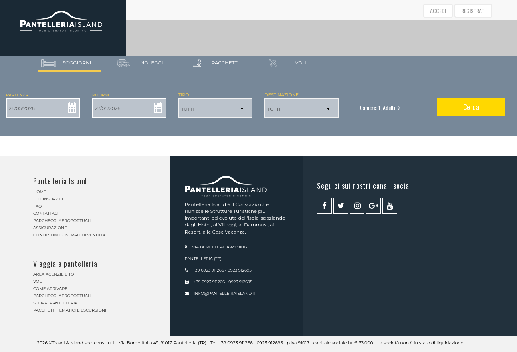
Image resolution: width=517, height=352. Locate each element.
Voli (288, 63)
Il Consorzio (48, 199)
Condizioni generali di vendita (69, 235)
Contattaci (46, 213)
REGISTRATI (473, 10)
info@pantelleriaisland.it (225, 293)
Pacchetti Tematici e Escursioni (69, 310)
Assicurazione (50, 227)
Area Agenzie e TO (53, 274)
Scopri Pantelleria (55, 303)
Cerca (471, 107)
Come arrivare (50, 288)
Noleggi (140, 63)
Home (39, 191)
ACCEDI (438, 10)
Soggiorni (66, 63)
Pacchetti (216, 63)
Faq (37, 206)
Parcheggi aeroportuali (62, 220)
